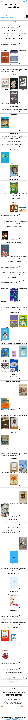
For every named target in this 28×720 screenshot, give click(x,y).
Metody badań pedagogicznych (5, 677)
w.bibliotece (5, 702)
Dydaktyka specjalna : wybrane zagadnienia (19, 677)
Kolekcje (12, 17)
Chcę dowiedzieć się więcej (9, 719)
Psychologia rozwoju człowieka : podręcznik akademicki (14, 681)
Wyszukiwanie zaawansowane (5, 17)
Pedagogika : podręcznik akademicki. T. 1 (6, 678)
